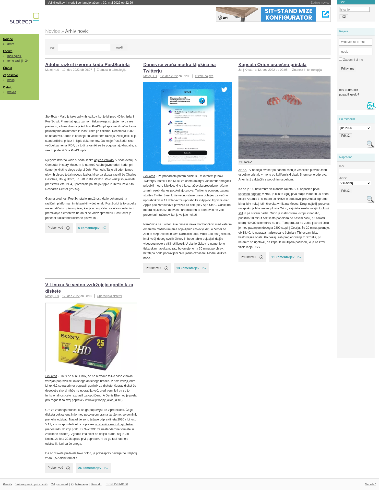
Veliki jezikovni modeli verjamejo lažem (90, 2)
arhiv (10, 44)
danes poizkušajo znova (177, 190)
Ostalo (7, 87)
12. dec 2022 (71, 70)
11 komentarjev (282, 257)
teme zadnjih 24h (18, 60)
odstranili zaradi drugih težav (114, 424)
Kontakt (96, 484)
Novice (8, 39)
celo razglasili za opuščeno (83, 395)
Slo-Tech (51, 116)
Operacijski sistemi (109, 296)
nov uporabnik (348, 90)
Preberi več (55, 227)
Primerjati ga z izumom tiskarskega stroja (88, 121)
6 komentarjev (88, 228)
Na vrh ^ (370, 484)
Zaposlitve (10, 75)
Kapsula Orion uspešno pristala (272, 64)
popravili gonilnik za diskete (94, 385)
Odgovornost (59, 484)
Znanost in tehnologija (111, 70)
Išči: (52, 48)
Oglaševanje (79, 484)
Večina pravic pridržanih (31, 484)
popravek (93, 439)
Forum (7, 51)
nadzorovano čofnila (280, 232)
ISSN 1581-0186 (117, 484)
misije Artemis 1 (249, 199)
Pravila (7, 484)
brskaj (11, 80)
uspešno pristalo (249, 174)
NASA (248, 162)
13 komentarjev (187, 268)
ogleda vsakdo (104, 160)
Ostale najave (204, 76)
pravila (11, 92)
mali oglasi (14, 56)
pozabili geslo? (349, 94)
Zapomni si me (351, 59)
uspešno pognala (249, 194)
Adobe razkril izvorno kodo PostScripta (87, 64)
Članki (7, 68)
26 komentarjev (89, 468)
